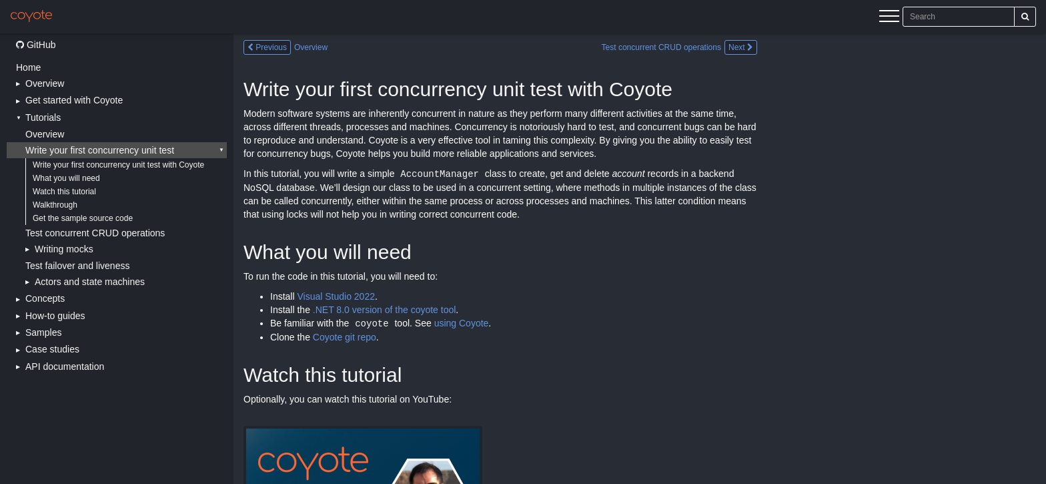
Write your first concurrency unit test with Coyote (118, 165)
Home (28, 67)
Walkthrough (55, 205)
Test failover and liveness (77, 265)
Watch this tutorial (64, 191)
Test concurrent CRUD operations (95, 233)
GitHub (35, 44)
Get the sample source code (83, 218)
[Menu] (889, 18)
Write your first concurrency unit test (99, 150)
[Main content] (639, 258)
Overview (44, 134)
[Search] (1025, 17)
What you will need (66, 178)
